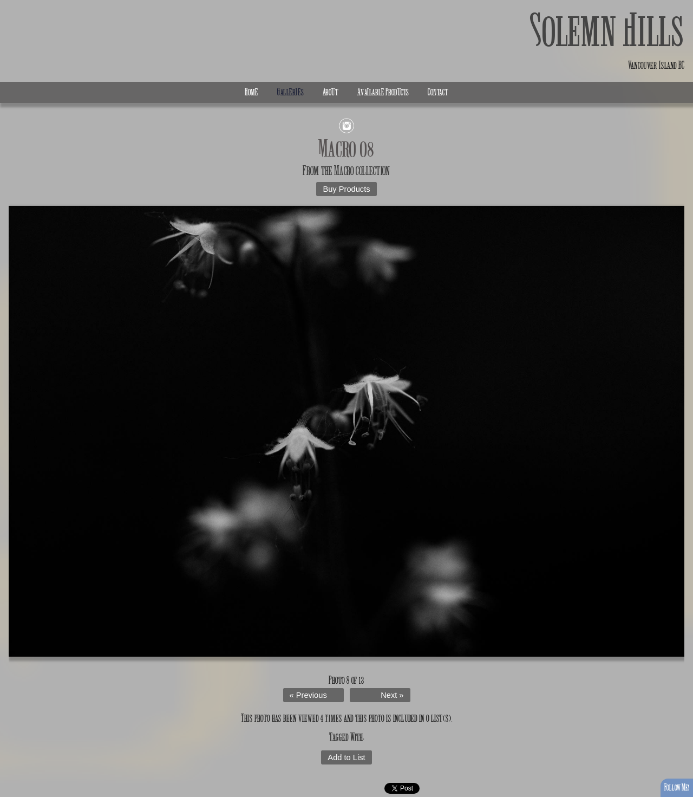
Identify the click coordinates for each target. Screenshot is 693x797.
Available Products (383, 92)
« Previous (308, 695)
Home (251, 92)
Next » (392, 695)
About (330, 92)
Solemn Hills (607, 31)
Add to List (346, 757)
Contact (438, 92)
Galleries (290, 92)
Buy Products (346, 189)
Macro (344, 170)
